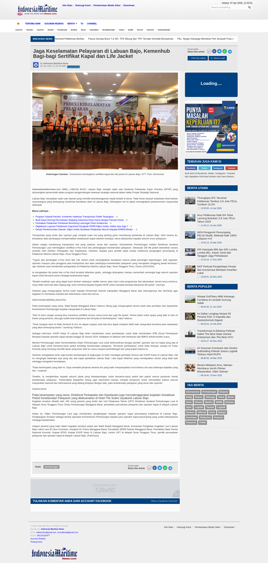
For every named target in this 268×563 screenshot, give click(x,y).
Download (128, 5)
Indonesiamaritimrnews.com (46, 189)
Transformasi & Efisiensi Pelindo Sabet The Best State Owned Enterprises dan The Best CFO (216, 334)
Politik (140, 30)
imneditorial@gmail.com (67, 532)
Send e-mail (218, 58)
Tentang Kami (32, 23)
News (189, 402)
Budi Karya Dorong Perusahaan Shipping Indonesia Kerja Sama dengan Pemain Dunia (80, 220)
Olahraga (210, 397)
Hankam (190, 412)
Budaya (74, 30)
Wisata (51, 30)
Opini (189, 407)
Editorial (202, 412)
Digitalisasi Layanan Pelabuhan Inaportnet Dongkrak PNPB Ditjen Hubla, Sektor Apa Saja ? (82, 226)
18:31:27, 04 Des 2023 (209, 341)
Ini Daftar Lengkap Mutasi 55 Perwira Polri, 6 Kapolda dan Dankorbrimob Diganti (214, 316)
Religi (83, 30)
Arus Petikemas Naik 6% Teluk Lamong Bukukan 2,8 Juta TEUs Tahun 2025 (216, 218)
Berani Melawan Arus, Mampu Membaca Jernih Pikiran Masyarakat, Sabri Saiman (214, 368)
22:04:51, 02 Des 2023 (209, 277)
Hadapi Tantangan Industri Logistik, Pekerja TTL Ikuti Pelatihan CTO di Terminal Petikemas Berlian (69, 38)
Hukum (198, 397)
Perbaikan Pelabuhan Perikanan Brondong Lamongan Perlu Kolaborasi (72, 223)
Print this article (198, 58)
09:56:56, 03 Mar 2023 (209, 358)
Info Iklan (67, 5)
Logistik (18, 30)
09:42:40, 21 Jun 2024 (209, 307)
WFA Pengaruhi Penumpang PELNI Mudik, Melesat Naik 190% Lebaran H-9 (217, 235)
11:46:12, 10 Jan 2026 (209, 225)
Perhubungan (164, 30)
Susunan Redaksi (54, 23)
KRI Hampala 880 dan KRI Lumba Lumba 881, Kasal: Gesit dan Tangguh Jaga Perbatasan (217, 252)
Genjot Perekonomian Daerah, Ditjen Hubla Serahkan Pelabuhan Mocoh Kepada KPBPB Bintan (84, 229)
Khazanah (94, 30)
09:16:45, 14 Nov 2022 (209, 375)
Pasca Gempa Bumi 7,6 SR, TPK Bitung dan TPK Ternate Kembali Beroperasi (169, 38)
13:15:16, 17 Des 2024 (209, 259)
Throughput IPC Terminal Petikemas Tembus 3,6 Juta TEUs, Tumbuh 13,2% (217, 201)
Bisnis (231, 397)
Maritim (209, 402)
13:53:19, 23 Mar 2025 (209, 242)
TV (82, 23)
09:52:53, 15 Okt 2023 (209, 324)
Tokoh (121, 30)
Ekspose (150, 30)
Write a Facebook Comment (164, 501)
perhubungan (51, 467)
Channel (92, 23)
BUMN (130, 30)
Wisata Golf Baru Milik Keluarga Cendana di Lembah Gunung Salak (215, 299)
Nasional (218, 417)
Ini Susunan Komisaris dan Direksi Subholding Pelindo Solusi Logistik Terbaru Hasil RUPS (217, 351)
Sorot (212, 412)
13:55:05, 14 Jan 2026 (209, 208)
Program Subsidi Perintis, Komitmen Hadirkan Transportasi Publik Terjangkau (75, 216)
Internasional (108, 30)
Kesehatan (191, 417)
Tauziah (29, 30)
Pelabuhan (62, 30)
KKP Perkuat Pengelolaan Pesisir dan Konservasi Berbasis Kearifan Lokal (217, 269)
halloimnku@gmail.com (46, 532)
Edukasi (230, 402)
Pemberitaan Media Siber (107, 5)
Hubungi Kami (83, 5)
